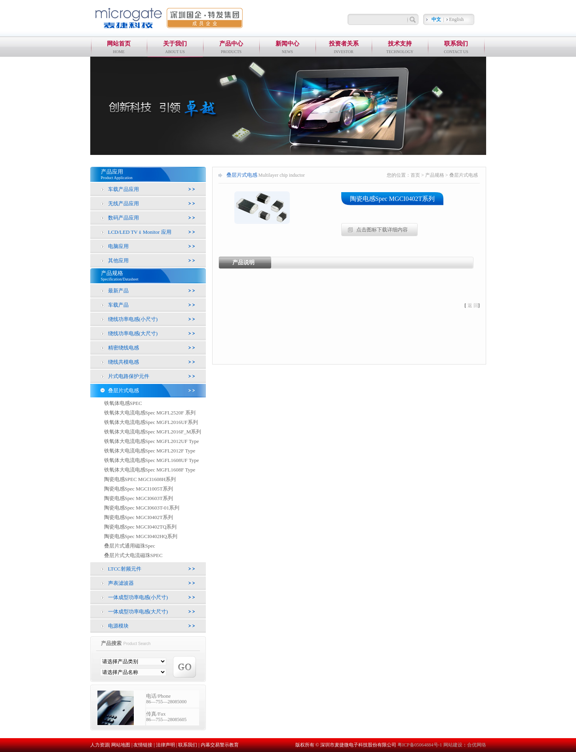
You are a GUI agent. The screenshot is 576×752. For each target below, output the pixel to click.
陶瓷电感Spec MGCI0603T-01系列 (142, 508)
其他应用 (118, 260)
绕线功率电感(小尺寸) (133, 319)
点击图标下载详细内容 (382, 230)
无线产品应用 (123, 203)
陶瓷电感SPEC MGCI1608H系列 (140, 479)
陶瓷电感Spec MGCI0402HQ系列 (140, 536)
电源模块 (118, 626)
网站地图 (120, 745)
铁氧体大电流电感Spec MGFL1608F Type (150, 470)
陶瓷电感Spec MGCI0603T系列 (138, 498)
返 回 (473, 305)
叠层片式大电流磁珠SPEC (133, 555)
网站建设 (452, 745)
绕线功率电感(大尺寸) (133, 333)
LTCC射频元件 (124, 569)
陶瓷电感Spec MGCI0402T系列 (138, 517)
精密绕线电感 (123, 348)
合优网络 (476, 745)
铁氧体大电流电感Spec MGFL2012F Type (150, 451)
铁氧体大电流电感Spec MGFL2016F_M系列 (153, 432)
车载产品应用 (123, 189)
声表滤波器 (121, 583)
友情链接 (142, 745)
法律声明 (165, 745)
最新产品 (118, 291)
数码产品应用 (123, 218)
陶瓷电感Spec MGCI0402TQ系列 (140, 527)
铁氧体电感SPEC (123, 403)
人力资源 (99, 745)
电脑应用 (118, 246)
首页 (415, 175)
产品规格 (434, 175)
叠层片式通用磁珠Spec (129, 546)
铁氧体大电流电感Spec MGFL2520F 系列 (150, 413)
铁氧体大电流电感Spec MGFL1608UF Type (151, 460)
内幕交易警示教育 (220, 745)
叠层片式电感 (123, 390)
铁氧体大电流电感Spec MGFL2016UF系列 (151, 422)
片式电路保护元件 (128, 376)
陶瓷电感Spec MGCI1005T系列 (138, 489)
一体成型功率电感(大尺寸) (138, 612)
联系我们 (187, 745)
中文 (436, 19)
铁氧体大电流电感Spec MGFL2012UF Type (151, 441)
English (456, 19)
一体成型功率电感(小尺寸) (138, 597)
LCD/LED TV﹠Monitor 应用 (139, 232)
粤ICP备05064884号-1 (420, 745)
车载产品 (118, 305)
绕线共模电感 (123, 362)
